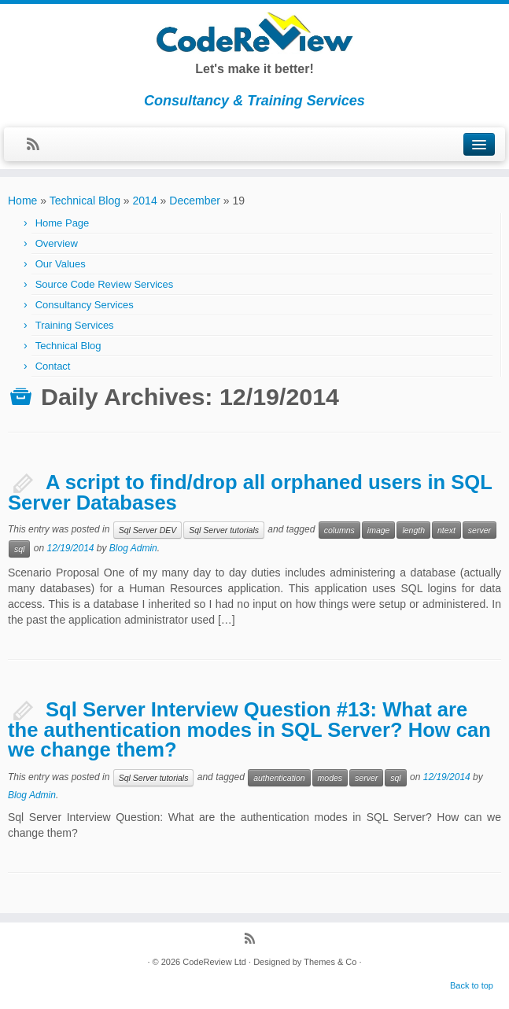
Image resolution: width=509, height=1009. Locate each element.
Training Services (74, 325)
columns (339, 530)
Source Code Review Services (104, 284)
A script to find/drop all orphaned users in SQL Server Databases (250, 492)
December (194, 200)
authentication (278, 778)
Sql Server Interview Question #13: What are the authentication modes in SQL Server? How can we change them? (249, 729)
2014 (145, 200)
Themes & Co (330, 962)
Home (22, 200)
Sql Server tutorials (224, 530)
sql (19, 549)
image (378, 530)
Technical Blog (85, 200)
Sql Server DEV (148, 530)
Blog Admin (133, 548)
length (413, 530)
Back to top (471, 985)
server (479, 530)
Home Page (62, 223)
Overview (56, 243)
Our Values (60, 264)
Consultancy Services (84, 305)
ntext (446, 530)
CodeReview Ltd (214, 962)
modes (330, 778)
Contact (53, 366)
